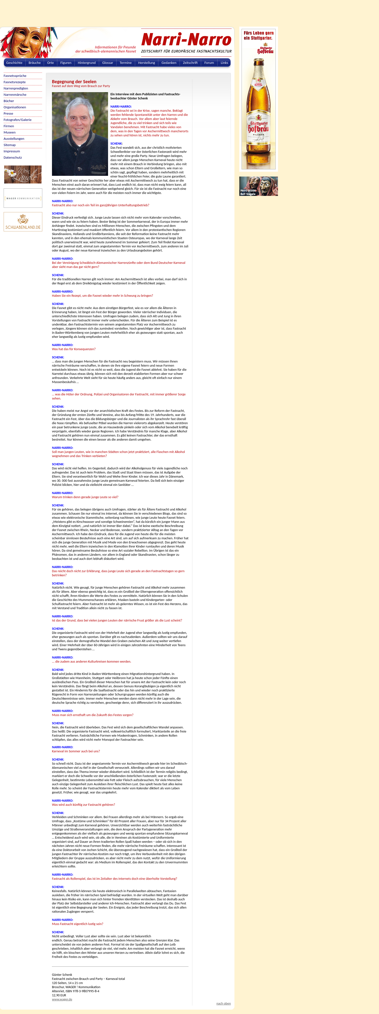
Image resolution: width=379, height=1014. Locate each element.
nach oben (223, 1003)
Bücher (9, 101)
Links (224, 62)
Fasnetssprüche (15, 76)
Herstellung (146, 62)
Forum (209, 62)
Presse (8, 113)
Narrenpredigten (16, 88)
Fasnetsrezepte (15, 82)
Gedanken (168, 62)
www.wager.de (62, 999)
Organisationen (15, 107)
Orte (50, 62)
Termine (125, 62)
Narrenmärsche (15, 94)
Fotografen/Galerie (18, 120)
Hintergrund (87, 62)
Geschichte (14, 62)
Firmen (9, 126)
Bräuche (35, 62)
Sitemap (10, 145)
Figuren (66, 62)
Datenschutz (13, 157)
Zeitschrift (190, 62)
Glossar (107, 62)
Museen (9, 132)
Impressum (12, 151)
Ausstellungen (14, 138)
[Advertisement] (117, 11)
